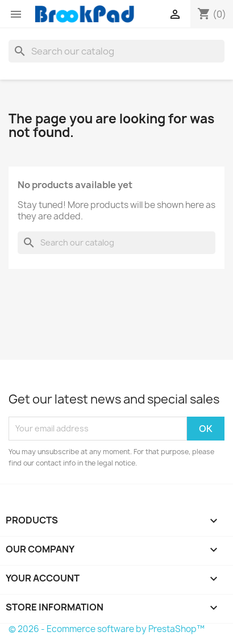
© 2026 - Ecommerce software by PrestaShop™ (107, 629)
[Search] (116, 51)
